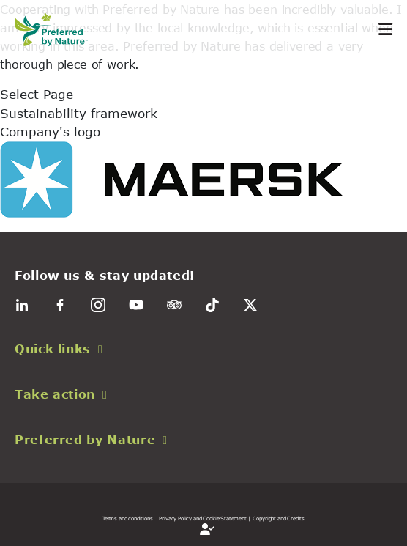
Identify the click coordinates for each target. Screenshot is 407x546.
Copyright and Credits (279, 518)
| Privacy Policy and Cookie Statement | (203, 518)
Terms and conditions (127, 518)
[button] (203, 348)
